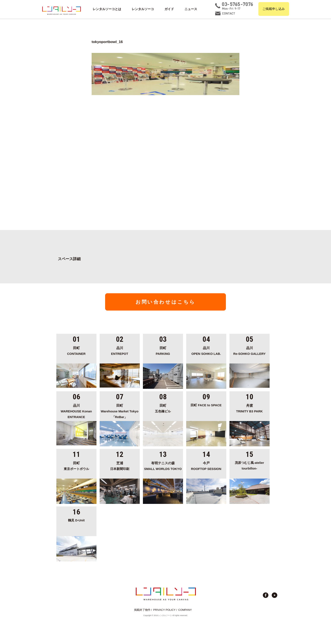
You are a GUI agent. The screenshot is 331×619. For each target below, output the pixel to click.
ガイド (169, 9)
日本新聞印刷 (120, 465)
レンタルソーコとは (107, 9)
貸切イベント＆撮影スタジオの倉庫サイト (61, 10)
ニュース (190, 9)
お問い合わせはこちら (165, 302)
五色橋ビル (163, 407)
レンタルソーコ (143, 9)
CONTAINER (76, 350)
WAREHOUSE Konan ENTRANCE (76, 410)
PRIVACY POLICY (164, 609)
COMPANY (185, 609)
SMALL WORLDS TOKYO (163, 465)
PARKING (163, 350)
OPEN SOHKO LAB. (206, 350)
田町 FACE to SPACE (206, 405)
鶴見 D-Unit (76, 520)
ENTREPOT (120, 350)
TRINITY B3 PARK (249, 407)
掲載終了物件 (142, 609)
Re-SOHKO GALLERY (249, 350)
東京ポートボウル (76, 465)
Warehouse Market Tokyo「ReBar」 (120, 410)
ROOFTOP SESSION (206, 465)
